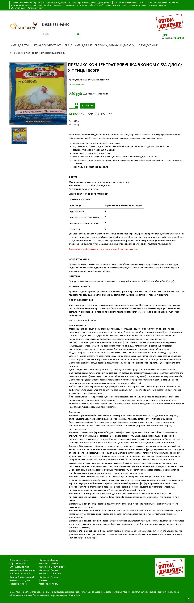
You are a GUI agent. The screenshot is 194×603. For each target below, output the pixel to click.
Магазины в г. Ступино (30, 2)
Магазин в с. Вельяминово (125, 2)
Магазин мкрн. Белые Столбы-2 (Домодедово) (21, 575)
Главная (14, 2)
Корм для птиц (21, 45)
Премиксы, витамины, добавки (115, 45)
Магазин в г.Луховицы (21, 5)
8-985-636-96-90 (55, 25)
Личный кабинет (35, 8)
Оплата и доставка (137, 5)
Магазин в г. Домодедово (54, 2)
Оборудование (149, 45)
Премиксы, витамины (55, 53)
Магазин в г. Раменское (64, 5)
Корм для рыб (83, 45)
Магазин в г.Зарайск (42, 5)
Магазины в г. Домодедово (22, 570)
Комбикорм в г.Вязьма (116, 5)
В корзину (88, 105)
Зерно (68, 45)
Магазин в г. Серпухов (168, 2)
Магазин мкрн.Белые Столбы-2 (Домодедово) (90, 2)
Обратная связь (18, 8)
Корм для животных (48, 45)
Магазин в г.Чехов (148, 2)
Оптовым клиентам (157, 5)
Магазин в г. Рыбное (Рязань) (90, 5)
